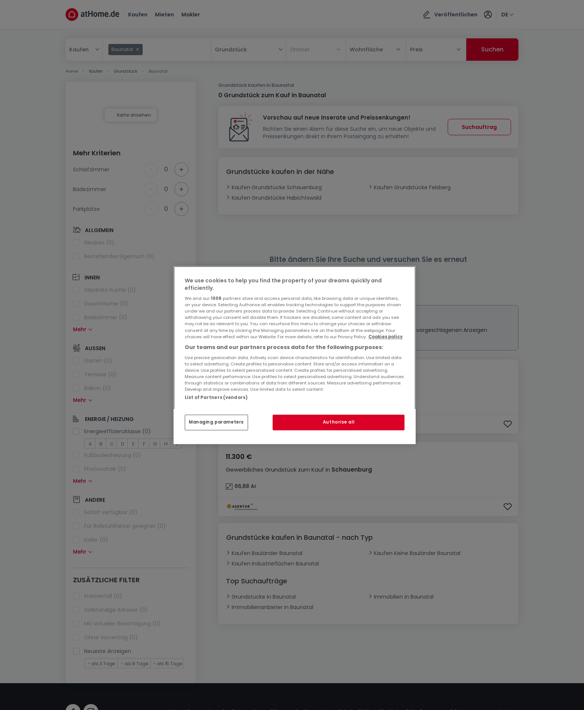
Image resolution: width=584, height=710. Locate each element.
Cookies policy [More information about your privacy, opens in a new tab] (385, 337)
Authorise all (338, 422)
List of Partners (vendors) (216, 397)
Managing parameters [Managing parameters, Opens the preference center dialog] (216, 422)
